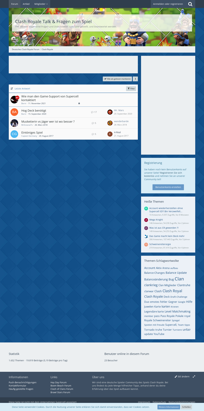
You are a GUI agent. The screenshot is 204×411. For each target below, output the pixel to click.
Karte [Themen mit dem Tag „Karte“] (157, 306)
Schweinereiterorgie (160, 244)
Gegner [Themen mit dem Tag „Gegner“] (172, 302)
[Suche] (190, 4)
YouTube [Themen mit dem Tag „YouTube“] (159, 334)
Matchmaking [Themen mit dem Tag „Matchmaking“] (181, 311)
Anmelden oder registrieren (168, 3)
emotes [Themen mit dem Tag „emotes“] (154, 302)
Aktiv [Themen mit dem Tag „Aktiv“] (159, 268)
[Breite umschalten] (194, 376)
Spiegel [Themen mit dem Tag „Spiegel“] (176, 320)
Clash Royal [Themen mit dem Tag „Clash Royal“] (172, 290)
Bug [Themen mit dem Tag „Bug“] (171, 279)
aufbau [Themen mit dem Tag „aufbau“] (174, 268)
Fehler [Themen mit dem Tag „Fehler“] (164, 302)
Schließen (186, 407)
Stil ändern (183, 376)
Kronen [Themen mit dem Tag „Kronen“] (175, 306)
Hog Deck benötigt (33, 110)
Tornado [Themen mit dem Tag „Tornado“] (149, 329)
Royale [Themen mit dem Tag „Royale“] (148, 320)
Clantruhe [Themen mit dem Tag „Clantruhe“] (183, 285)
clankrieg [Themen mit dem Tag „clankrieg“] (151, 285)
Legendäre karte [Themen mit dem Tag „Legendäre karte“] (154, 311)
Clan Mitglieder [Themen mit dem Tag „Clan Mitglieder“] (167, 285)
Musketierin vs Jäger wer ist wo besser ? (48, 121)
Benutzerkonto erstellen (168, 187)
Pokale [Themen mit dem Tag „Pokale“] (179, 316)
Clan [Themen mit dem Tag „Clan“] (179, 279)
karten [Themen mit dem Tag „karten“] (166, 306)
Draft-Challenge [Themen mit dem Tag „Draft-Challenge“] (178, 296)
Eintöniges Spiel (32, 132)
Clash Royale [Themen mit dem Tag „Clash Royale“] (153, 296)
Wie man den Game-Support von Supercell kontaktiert (50, 98)
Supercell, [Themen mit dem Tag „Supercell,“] (171, 325)
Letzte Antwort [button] (22, 88)
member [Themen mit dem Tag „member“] (148, 316)
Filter (131, 88)
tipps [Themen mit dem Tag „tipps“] (187, 324)
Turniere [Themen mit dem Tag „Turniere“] (177, 329)
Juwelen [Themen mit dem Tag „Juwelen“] (148, 306)
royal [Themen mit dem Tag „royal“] (187, 316)
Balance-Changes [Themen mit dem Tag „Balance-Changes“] (154, 273)
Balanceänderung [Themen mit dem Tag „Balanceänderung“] (156, 279)
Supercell (61, 402)
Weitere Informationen (169, 407)
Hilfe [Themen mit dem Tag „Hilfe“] (189, 302)
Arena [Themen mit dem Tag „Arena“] (166, 268)
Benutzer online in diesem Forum (126, 354)
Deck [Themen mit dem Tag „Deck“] (167, 296)
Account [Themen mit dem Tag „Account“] (149, 268)
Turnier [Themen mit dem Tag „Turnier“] (167, 329)
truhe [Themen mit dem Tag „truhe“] (158, 329)
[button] (135, 79)
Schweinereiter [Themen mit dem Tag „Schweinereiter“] (162, 320)
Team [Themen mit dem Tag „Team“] (181, 324)
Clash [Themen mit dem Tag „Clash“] (158, 291)
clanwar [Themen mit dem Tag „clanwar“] (149, 291)
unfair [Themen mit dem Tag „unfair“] (187, 329)
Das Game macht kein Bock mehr (167, 236)
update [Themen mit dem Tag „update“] (148, 334)
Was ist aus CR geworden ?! (163, 227)
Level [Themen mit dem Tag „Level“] (168, 311)
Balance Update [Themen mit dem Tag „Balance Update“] (176, 273)
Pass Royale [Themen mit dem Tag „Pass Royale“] (167, 316)
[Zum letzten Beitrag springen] (110, 112)
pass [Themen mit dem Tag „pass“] (157, 316)
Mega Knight (156, 219)
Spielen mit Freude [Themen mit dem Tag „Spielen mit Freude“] (154, 324)
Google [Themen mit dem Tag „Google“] (181, 301)
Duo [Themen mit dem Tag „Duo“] (146, 302)
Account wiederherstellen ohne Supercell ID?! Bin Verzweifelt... (166, 210)
